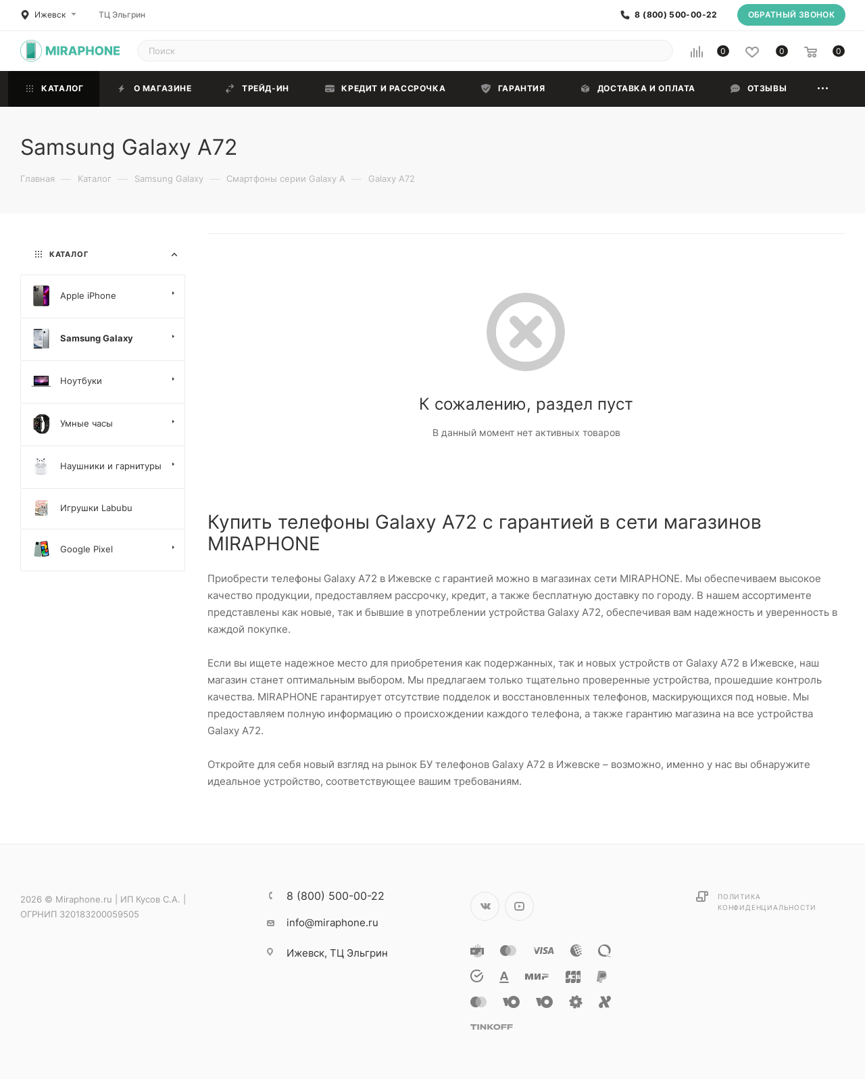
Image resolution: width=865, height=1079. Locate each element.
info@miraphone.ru (332, 922)
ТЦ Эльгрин (122, 14)
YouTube (519, 906)
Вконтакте (484, 906)
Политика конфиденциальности (767, 901)
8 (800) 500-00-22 (676, 15)
